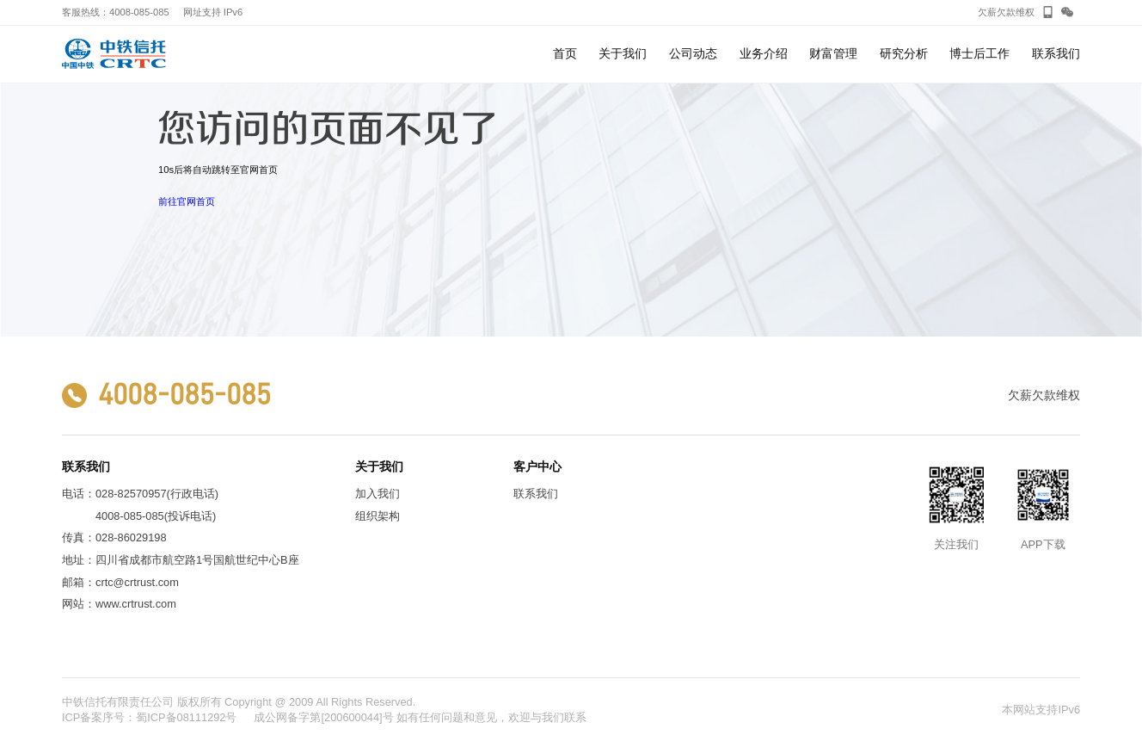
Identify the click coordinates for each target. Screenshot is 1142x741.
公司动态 (693, 64)
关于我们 (623, 64)
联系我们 (1056, 64)
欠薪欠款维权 (1006, 12)
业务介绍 (764, 64)
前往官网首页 (186, 201)
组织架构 (377, 515)
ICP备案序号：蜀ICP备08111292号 (149, 717)
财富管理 (833, 64)
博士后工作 (979, 64)
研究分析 (904, 64)
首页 (565, 53)
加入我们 (377, 493)
